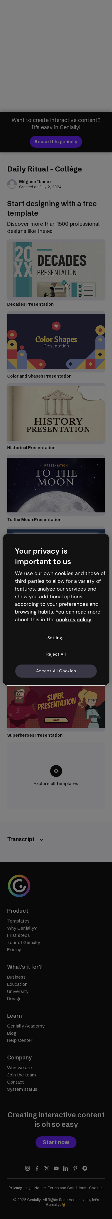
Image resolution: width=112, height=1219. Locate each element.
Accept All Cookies (56, 670)
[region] (56, 609)
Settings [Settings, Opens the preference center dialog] (56, 637)
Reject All (56, 654)
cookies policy (73, 619)
